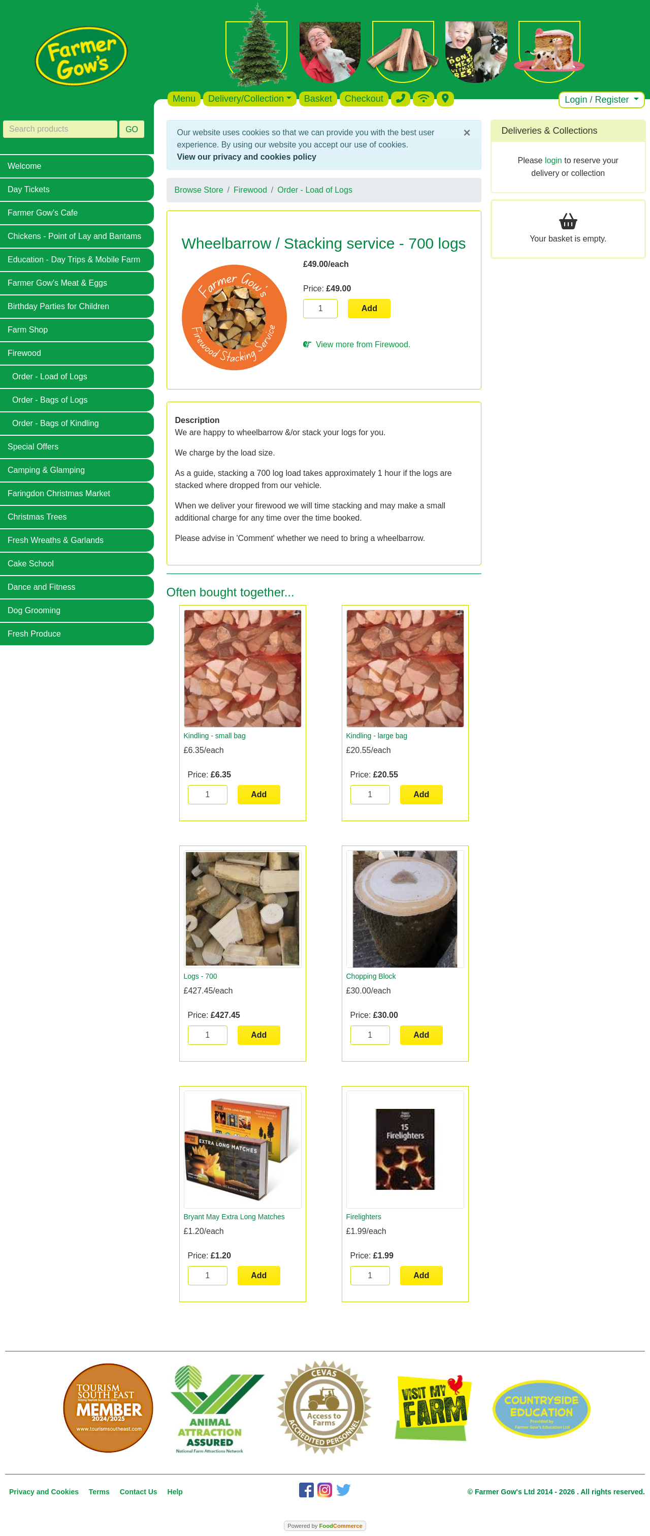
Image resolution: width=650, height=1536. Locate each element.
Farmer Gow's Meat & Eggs (57, 283)
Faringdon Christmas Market (59, 493)
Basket (318, 99)
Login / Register (598, 100)
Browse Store (199, 190)
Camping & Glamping (46, 470)
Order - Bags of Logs (50, 400)
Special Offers (33, 446)
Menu (184, 99)
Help (175, 1492)
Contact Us (138, 1492)
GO (131, 129)
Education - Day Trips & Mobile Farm (74, 259)
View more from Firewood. (356, 344)
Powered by (324, 1526)
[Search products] (60, 129)
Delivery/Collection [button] (246, 99)
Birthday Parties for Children (58, 306)
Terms (99, 1492)
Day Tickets (29, 189)
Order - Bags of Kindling (55, 423)
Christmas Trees (37, 517)
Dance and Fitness (41, 587)
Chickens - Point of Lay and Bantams (74, 236)
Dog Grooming (34, 610)
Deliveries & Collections (550, 131)
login (553, 160)
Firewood (24, 353)
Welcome (24, 166)
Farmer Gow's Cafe (43, 212)
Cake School (31, 563)
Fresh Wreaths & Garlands (56, 540)
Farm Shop (28, 329)
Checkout (364, 99)
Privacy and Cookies (44, 1492)
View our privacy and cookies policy (246, 157)
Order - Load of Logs (49, 376)
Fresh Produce (34, 633)
